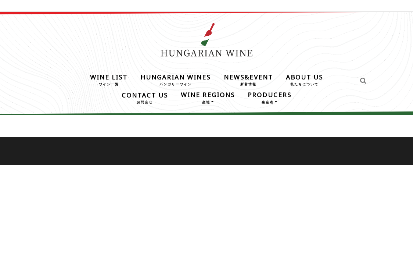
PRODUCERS (269, 97)
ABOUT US (304, 79)
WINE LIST (109, 79)
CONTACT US (145, 97)
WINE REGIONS (208, 97)
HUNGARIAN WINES (175, 79)
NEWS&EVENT (248, 79)
